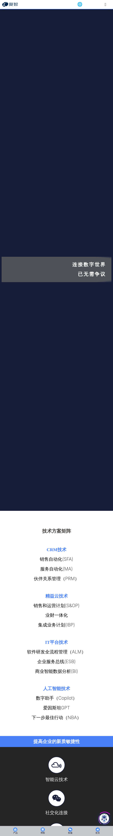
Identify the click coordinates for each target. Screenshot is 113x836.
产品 (15, 833)
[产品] (15, 830)
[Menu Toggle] (105, 5)
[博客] (43, 830)
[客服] (70, 830)
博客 (43, 833)
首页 (97, 833)
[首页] (98, 830)
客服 (70, 833)
